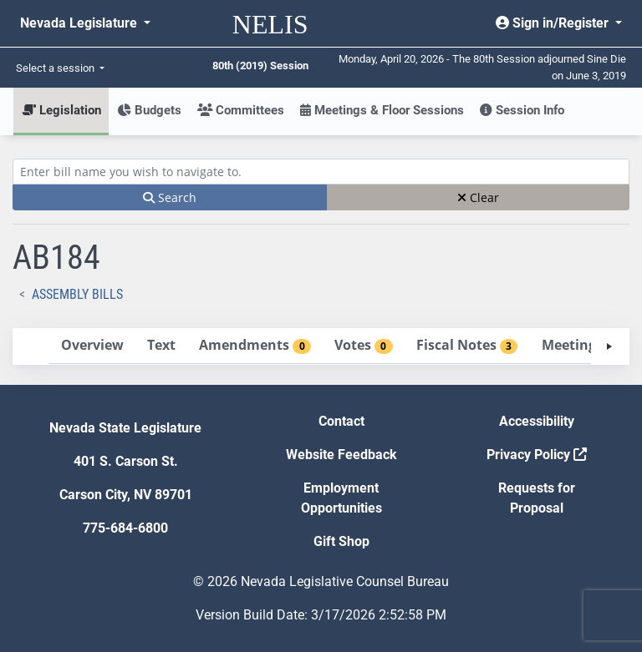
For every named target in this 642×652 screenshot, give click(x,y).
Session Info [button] (522, 110)
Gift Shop (341, 541)
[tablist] (321, 346)
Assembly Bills (77, 294)
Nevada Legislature (80, 23)
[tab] (91, 346)
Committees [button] (240, 110)
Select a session (56, 68)
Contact (341, 421)
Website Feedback (341, 454)
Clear (478, 197)
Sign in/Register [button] (554, 23)
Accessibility (536, 421)
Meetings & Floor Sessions (382, 110)
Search (169, 197)
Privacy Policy (537, 454)
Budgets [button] (149, 110)
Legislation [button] (61, 110)
